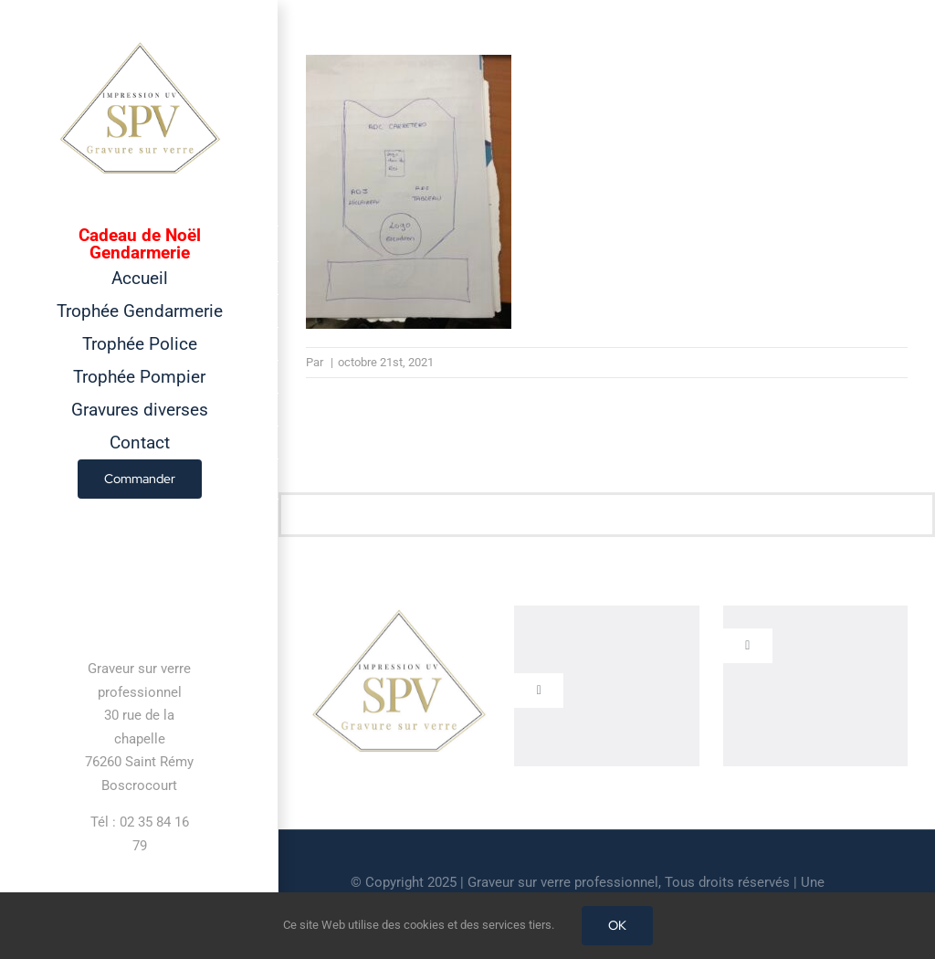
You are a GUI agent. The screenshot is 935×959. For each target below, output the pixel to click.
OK (617, 925)
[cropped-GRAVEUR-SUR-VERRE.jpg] (398, 615)
